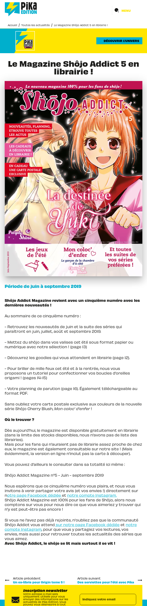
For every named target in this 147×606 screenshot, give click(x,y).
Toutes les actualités (35, 25)
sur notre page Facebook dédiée (87, 524)
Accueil (12, 25)
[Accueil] (21, 9)
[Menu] (127, 10)
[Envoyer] (131, 599)
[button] (119, 40)
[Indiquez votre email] (103, 599)
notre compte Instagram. (92, 495)
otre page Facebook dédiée (34, 495)
